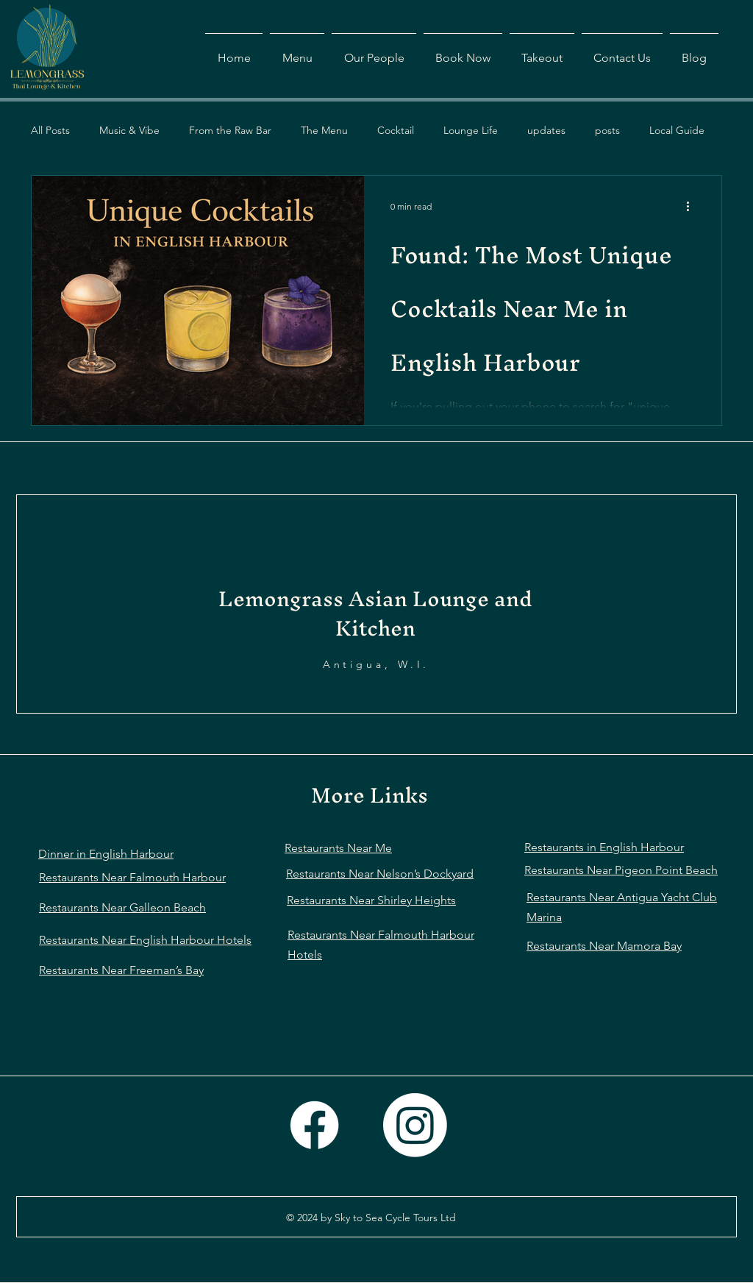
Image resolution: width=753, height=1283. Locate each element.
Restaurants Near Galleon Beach (122, 907)
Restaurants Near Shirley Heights (371, 900)
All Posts (50, 130)
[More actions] (693, 206)
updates (546, 130)
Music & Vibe (129, 130)
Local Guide (676, 130)
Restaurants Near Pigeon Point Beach (621, 870)
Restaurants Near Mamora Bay (604, 946)
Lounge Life (470, 130)
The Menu (324, 130)
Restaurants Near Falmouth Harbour (132, 877)
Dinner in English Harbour (106, 854)
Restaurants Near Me (338, 848)
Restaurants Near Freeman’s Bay (121, 970)
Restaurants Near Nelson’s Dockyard (380, 874)
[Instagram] (415, 1125)
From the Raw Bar (230, 130)
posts (607, 130)
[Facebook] (314, 1125)
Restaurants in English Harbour (604, 847)
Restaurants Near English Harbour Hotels (145, 940)
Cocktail (395, 130)
